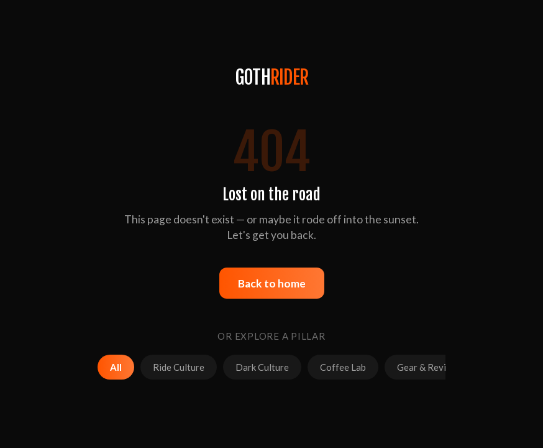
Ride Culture (178, 367)
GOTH (271, 77)
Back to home (272, 283)
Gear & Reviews (429, 367)
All (116, 367)
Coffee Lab (343, 367)
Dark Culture (262, 367)
